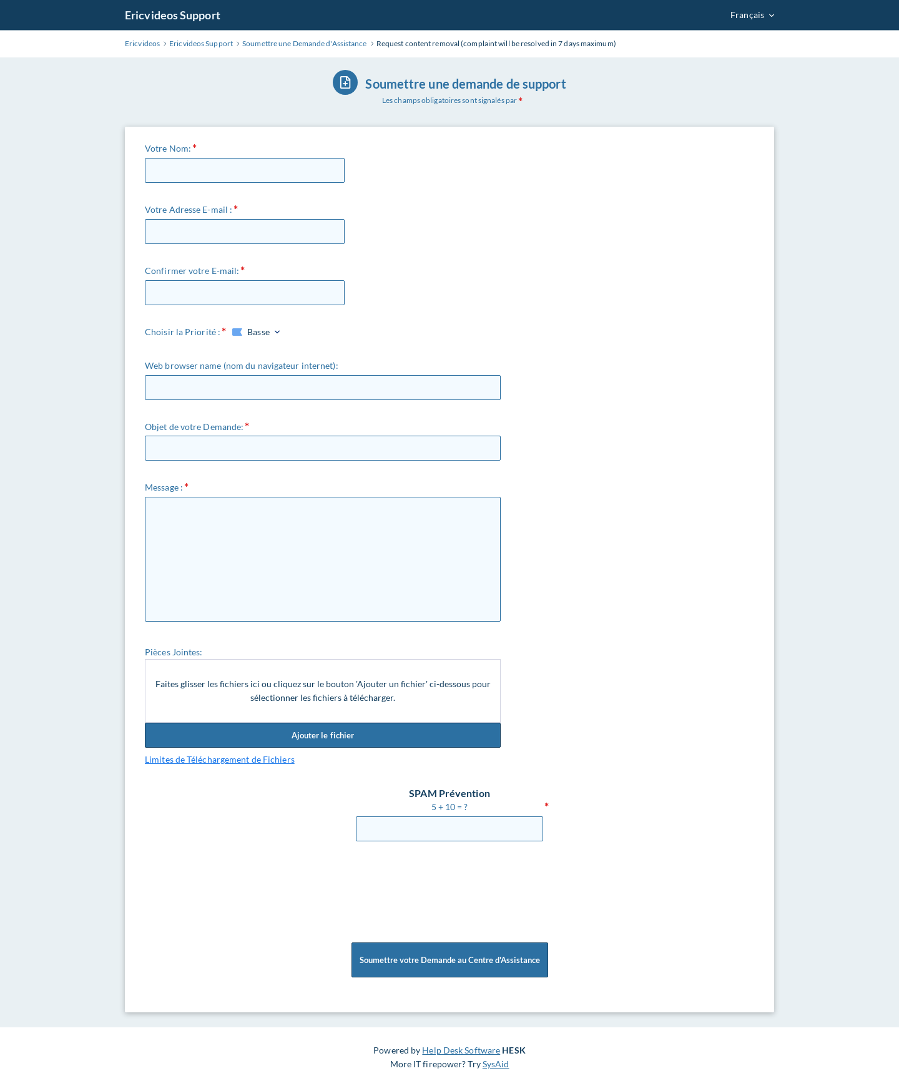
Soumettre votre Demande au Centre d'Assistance (450, 960)
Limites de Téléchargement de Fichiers (220, 759)
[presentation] (451, 885)
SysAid (496, 1064)
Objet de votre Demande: (194, 426)
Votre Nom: (168, 148)
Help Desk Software (461, 1050)
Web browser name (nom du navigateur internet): (241, 365)
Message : (164, 487)
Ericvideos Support (172, 15)
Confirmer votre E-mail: (192, 270)
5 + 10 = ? (449, 806)
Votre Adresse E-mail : (188, 209)
